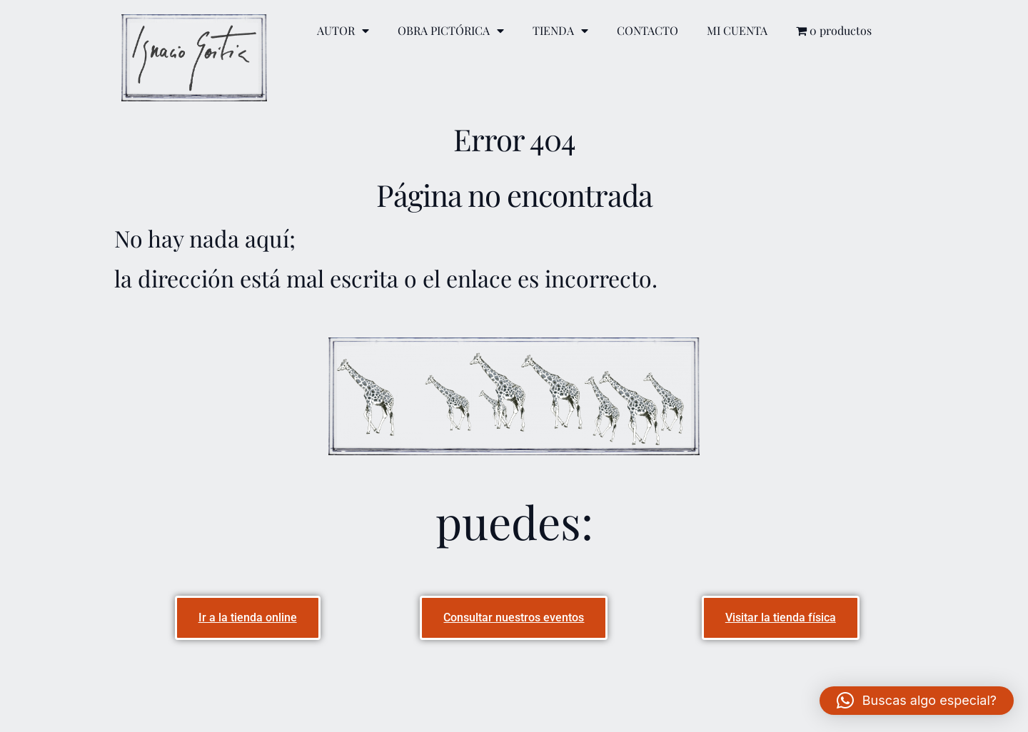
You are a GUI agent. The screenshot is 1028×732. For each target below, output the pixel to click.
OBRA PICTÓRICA (451, 31)
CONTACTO (647, 30)
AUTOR (343, 31)
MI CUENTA (737, 30)
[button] (917, 700)
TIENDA (560, 31)
